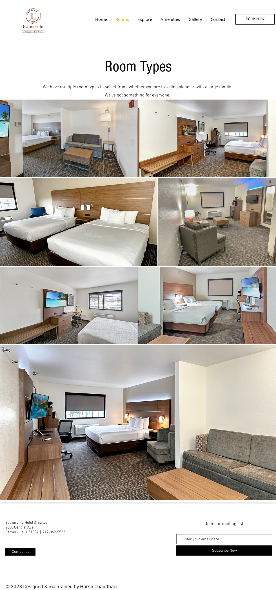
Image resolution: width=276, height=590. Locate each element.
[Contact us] (20, 552)
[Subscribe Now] (224, 550)
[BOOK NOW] (255, 19)
